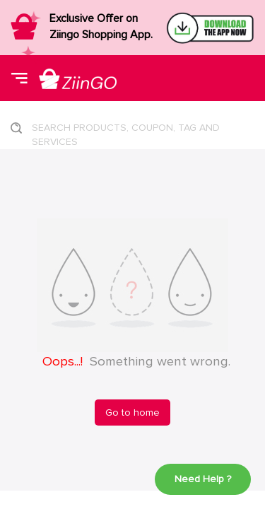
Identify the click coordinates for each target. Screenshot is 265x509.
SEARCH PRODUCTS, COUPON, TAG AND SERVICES (126, 132)
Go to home (132, 412)
